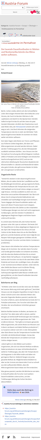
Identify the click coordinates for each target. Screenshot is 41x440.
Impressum (36, 437)
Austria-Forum (16, 3)
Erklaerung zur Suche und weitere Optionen (32, 8)
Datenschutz (25, 437)
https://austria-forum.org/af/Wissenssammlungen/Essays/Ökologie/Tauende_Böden (21, 411)
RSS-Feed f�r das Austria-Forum (14, 437)
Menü (15, 12)
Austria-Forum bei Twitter (8, 437)
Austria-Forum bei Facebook (3, 437)
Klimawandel (21, 127)
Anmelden (6, 41)
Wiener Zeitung (12, 63)
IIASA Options (13, 392)
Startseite (3, 3)
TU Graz (35, 12)
